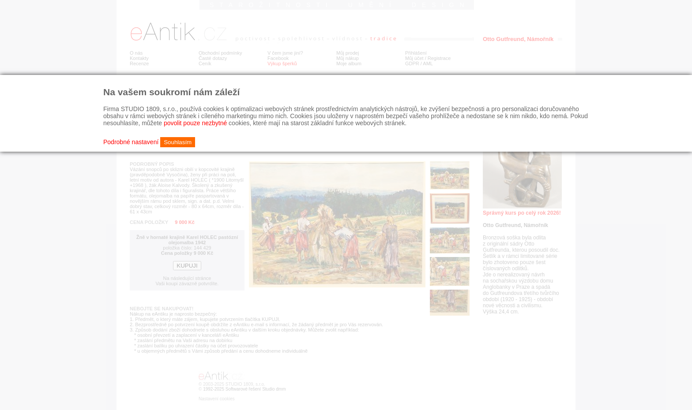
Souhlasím (178, 142)
